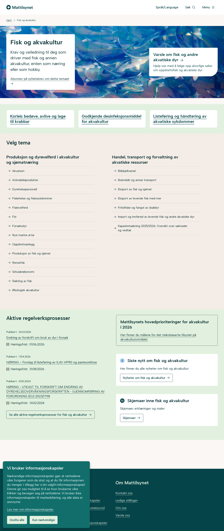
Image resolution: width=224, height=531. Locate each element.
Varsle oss (123, 515)
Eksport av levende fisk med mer (142, 203)
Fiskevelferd (21, 214)
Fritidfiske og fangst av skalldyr (140, 214)
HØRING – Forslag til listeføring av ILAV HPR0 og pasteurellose (51, 383)
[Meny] (208, 7)
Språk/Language (167, 7)
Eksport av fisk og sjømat (136, 193)
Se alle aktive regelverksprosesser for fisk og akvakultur (48, 435)
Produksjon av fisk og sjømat (33, 267)
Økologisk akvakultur (27, 310)
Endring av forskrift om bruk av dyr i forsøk (37, 358)
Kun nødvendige (43, 520)
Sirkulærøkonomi (24, 289)
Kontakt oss (124, 493)
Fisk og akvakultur (26, 20)
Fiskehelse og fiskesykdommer (34, 203)
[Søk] (190, 7)
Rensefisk (19, 278)
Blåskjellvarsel (128, 172)
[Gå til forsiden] (19, 7)
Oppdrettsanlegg (24, 257)
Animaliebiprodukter (26, 182)
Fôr (14, 225)
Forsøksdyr (20, 235)
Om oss (121, 508)
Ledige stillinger (127, 500)
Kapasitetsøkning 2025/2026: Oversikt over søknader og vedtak (156, 242)
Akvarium (19, 172)
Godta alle (17, 520)
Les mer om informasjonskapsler (30, 509)
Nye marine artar (24, 246)
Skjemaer (129, 438)
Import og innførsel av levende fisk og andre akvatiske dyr (150, 227)
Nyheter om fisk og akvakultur (144, 398)
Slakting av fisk (23, 299)
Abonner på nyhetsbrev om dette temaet (39, 81)
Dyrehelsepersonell (26, 193)
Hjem (9, 20)
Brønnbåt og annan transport (139, 182)
